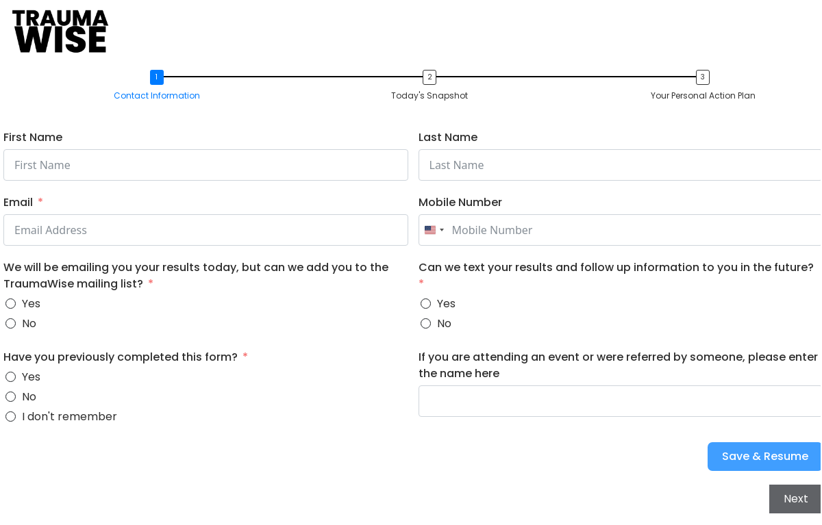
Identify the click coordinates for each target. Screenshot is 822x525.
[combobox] (433, 230)
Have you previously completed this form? (120, 357)
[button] (160, 86)
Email (18, 202)
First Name (32, 137)
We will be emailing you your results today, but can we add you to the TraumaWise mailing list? (195, 275)
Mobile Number (460, 202)
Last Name (448, 137)
